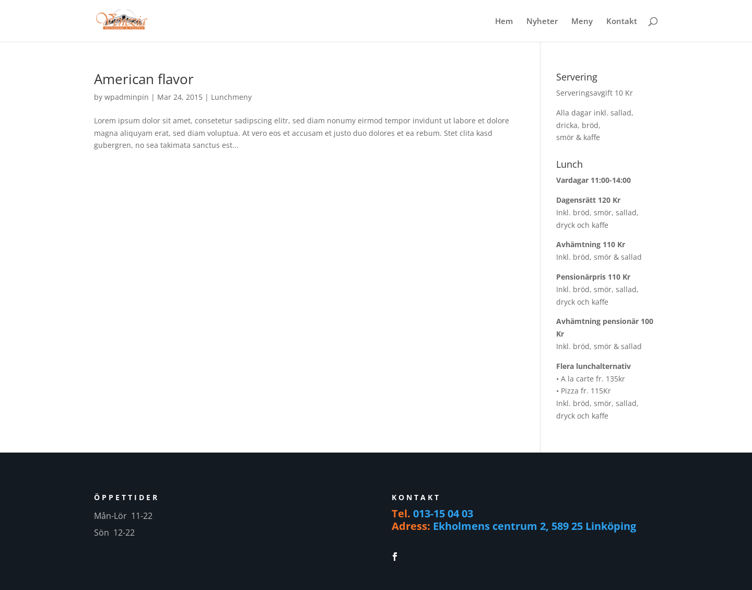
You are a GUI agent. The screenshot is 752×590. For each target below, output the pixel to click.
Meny (582, 21)
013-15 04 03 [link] (443, 513)
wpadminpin (126, 97)
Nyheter (542, 21)
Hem (504, 21)
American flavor (144, 79)
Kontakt (621, 21)
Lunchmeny (231, 97)
